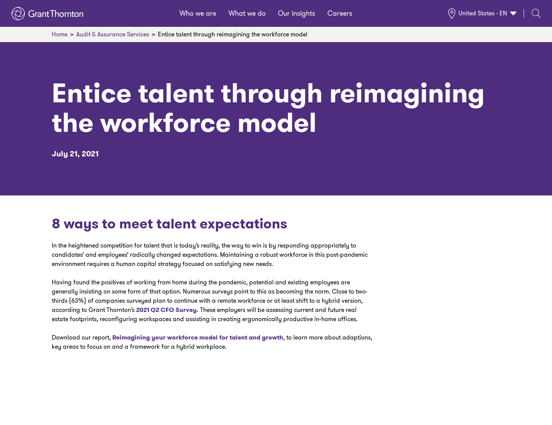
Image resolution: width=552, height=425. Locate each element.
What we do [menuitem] (247, 13)
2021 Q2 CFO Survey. (167, 309)
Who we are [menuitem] (197, 13)
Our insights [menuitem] (296, 13)
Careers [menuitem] (339, 13)
